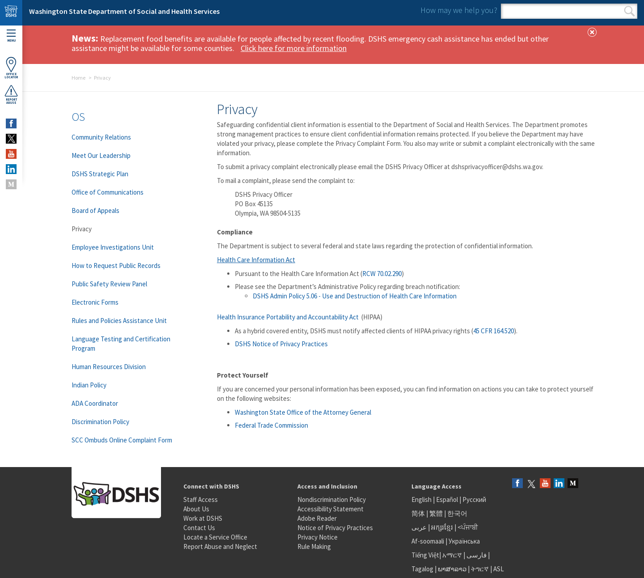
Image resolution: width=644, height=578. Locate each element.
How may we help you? (458, 10)
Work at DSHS (202, 518)
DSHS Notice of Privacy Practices (281, 344)
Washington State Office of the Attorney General (303, 412)
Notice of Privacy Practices (335, 527)
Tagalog (422, 569)
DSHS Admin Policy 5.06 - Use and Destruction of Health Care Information (355, 296)
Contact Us (199, 527)
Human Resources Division (109, 366)
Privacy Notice (317, 537)
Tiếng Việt (425, 555)
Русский (474, 499)
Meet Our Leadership (101, 155)
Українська (464, 541)
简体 (418, 513)
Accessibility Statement (330, 509)
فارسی (476, 555)
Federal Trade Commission (272, 425)
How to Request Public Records (116, 265)
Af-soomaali (427, 541)
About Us (196, 509)
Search (629, 11)
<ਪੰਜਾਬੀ (468, 527)
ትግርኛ (480, 569)
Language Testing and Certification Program (121, 344)
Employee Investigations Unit (113, 247)
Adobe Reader (317, 518)
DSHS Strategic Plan (100, 174)
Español (447, 499)
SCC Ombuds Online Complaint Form (122, 440)
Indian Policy (89, 385)
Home (78, 77)
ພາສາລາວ (452, 569)
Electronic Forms (95, 302)
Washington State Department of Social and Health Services (124, 11)
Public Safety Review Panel (109, 284)
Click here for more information (294, 48)
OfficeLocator (11, 67)
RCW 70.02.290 (382, 273)
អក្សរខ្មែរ (442, 527)
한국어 (457, 513)
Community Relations (101, 137)
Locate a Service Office (215, 537)
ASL (498, 569)
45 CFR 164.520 (493, 331)
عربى (419, 527)
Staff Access (200, 499)
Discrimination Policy (100, 421)
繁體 (436, 513)
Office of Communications (108, 192)
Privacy (82, 229)
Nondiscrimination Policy (331, 499)
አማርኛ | (453, 555)
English (422, 499)
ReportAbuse (11, 94)
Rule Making (314, 546)
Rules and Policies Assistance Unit (119, 320)
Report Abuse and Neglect (220, 546)
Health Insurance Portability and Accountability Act (288, 317)
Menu (11, 36)
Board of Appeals (95, 210)
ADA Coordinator (95, 403)
